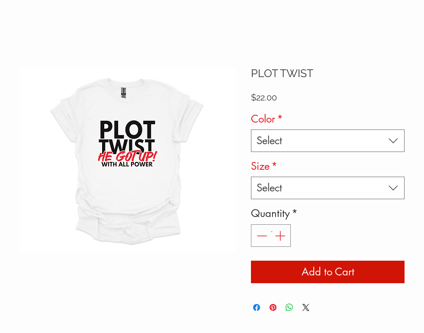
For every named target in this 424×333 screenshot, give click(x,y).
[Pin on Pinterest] (273, 307)
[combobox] (328, 140)
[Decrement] (261, 235)
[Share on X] (306, 307)
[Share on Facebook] (256, 307)
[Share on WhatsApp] (289, 307)
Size (264, 166)
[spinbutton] (271, 235)
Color (267, 119)
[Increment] (280, 235)
